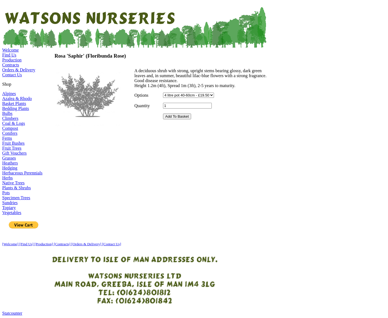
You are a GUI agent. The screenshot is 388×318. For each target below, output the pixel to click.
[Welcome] (10, 244)
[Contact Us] (111, 244)
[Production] (44, 244)
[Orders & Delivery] (86, 244)
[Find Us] (26, 244)
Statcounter (12, 313)
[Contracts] (62, 244)
